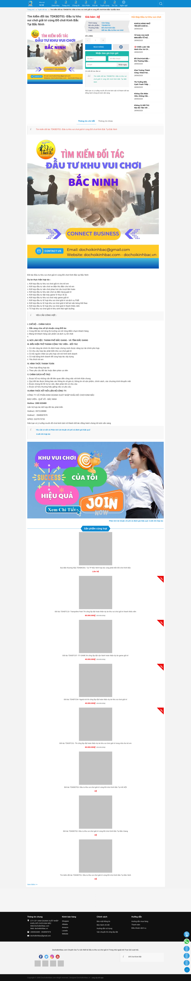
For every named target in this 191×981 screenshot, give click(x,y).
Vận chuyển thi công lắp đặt (107, 932)
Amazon (65, 927)
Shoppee (65, 921)
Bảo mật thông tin (103, 921)
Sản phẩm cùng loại (95, 528)
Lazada (65, 931)
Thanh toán (135, 925)
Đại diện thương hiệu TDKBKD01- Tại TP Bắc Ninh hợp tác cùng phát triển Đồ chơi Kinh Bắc (95, 568)
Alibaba (65, 924)
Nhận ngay (123, 65)
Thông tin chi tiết (86, 121)
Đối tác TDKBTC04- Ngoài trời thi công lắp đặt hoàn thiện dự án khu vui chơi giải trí (95, 699)
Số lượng (89, 36)
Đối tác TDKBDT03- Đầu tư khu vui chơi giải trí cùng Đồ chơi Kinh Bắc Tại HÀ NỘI (95, 787)
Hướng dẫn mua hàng (139, 921)
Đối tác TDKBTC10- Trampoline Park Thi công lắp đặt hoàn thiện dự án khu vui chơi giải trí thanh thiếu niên (95, 612)
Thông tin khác (105, 121)
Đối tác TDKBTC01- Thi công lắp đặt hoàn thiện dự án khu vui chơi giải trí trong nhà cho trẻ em (95, 743)
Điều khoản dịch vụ (138, 928)
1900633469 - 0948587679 (40, 932)
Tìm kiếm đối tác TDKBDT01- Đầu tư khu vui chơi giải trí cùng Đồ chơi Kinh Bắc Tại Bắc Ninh (95, 875)
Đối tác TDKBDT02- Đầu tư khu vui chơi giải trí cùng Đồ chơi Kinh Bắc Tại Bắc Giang (95, 831)
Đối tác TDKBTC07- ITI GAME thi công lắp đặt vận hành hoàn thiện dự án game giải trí (96, 655)
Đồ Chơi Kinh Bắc (135, 957)
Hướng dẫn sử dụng (104, 928)
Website (65, 934)
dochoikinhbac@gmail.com (40, 936)
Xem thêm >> (32, 884)
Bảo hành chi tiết (103, 925)
